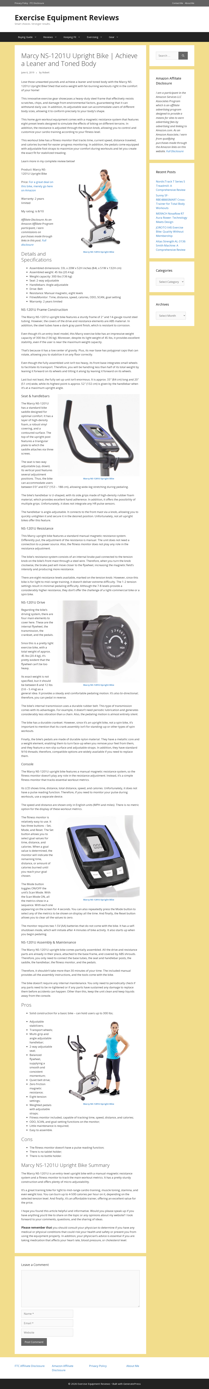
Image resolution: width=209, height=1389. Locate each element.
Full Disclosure (175, 151)
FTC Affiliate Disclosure (30, 1366)
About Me (189, 3)
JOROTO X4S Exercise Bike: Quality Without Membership (170, 232)
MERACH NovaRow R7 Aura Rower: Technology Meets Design (171, 218)
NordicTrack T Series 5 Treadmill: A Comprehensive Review (170, 186)
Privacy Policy (21, 3)
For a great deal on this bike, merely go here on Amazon (37, 186)
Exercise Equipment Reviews (67, 17)
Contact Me (177, 3)
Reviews (51, 37)
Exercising (96, 37)
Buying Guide (29, 37)
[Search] (183, 56)
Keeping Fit (74, 37)
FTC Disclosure (37, 3)
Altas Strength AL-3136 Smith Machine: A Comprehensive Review (170, 245)
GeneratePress (132, 1383)
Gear (115, 37)
